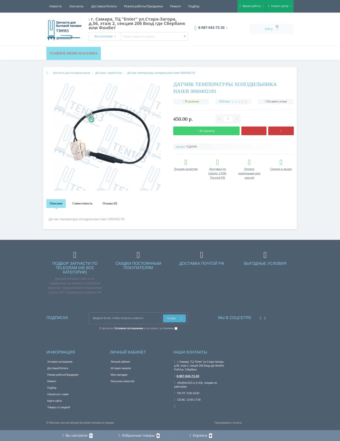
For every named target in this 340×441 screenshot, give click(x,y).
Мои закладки (119, 374)
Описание (56, 203)
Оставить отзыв (276, 101)
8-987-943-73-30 (186, 376)
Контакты (195, 6)
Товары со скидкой (58, 407)
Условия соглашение (59, 361)
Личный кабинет (120, 361)
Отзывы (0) (110, 203)
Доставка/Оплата (62, 6)
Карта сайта (54, 400)
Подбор (153, 6)
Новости (173, 6)
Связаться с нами (58, 394)
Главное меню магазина (74, 53)
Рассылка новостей (122, 381)
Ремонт (134, 6)
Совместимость (82, 203)
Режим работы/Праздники (101, 6)
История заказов (121, 368)
